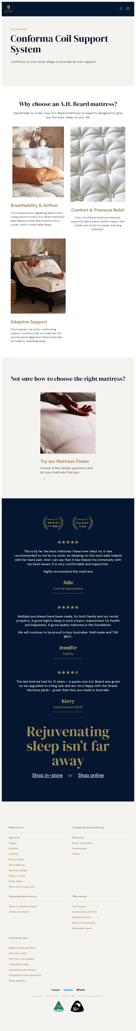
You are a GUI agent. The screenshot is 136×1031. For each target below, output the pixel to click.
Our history (79, 906)
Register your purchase (22, 947)
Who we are (79, 896)
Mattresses (16, 827)
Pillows (76, 853)
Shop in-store (47, 775)
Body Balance (17, 864)
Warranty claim (18, 953)
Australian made (82, 928)
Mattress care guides (21, 958)
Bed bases (78, 837)
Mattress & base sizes (22, 886)
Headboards (79, 848)
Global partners (81, 917)
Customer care (18, 937)
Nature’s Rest (16, 859)
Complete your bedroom (88, 827)
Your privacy (52, 996)
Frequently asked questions (25, 975)
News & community (84, 922)
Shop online (91, 775)
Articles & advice (19, 911)
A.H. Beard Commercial (90, 996)
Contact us (37, 996)
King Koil (13, 848)
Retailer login (68, 996)
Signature (14, 837)
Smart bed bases (82, 843)
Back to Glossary (19, 29)
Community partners (84, 911)
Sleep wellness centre (23, 896)
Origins (13, 843)
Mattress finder (18, 870)
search (121, 8)
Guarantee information (22, 969)
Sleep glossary (17, 980)
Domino (13, 853)
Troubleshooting (18, 964)
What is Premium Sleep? (23, 906)
